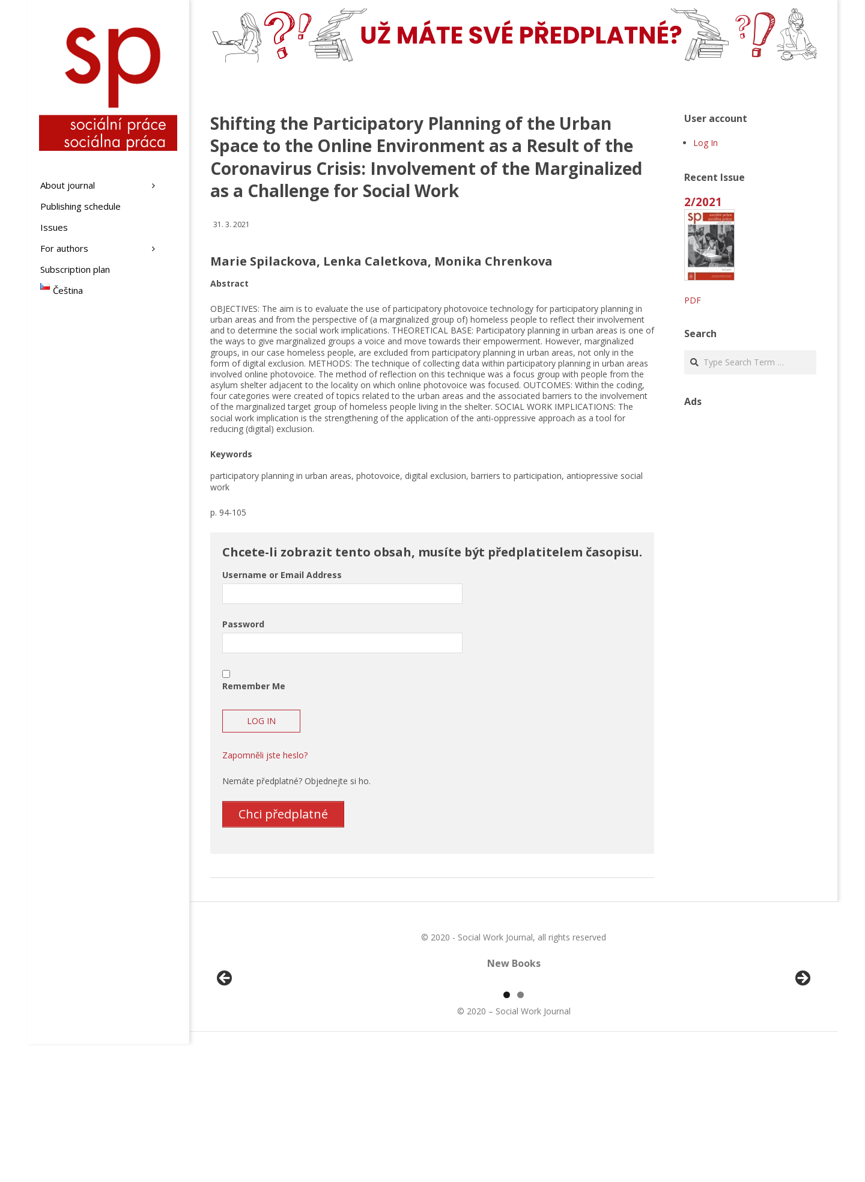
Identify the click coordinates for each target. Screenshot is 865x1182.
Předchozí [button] (225, 1048)
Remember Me (253, 686)
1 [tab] (506, 1133)
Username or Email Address (282, 574)
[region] (513, 1051)
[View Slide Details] (258, 1051)
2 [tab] (520, 1133)
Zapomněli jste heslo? (265, 755)
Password (243, 624)
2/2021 (703, 201)
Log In (705, 142)
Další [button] (802, 1048)
